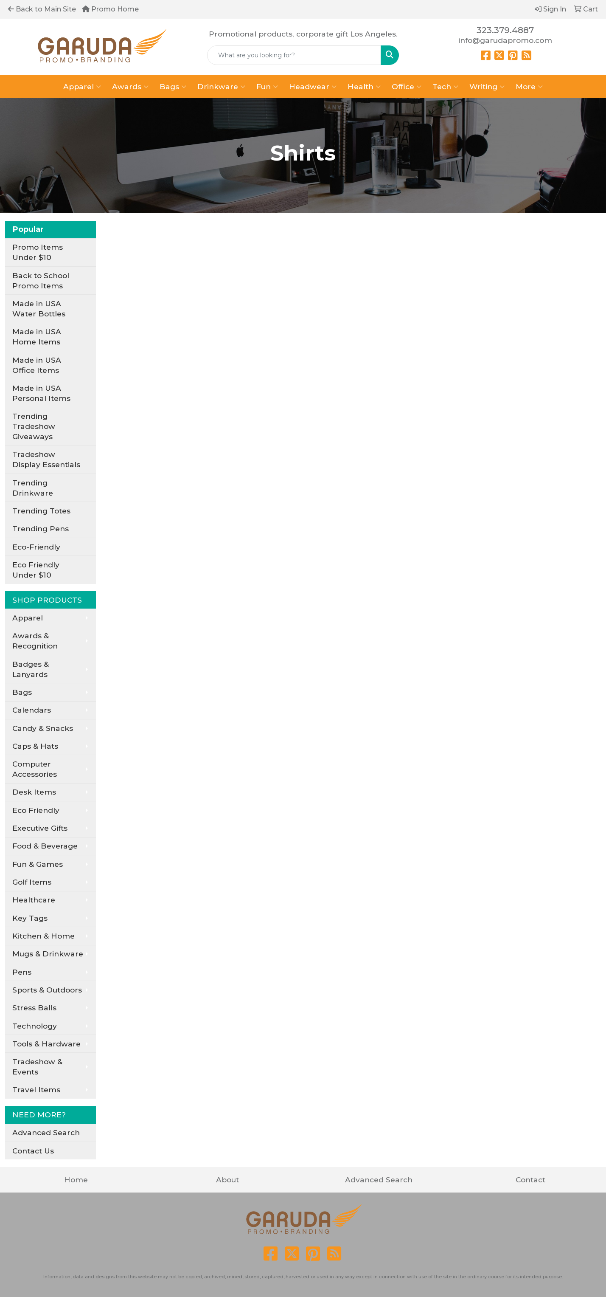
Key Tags (30, 918)
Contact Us (33, 1150)
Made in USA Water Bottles (38, 308)
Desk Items (34, 791)
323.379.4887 (505, 30)
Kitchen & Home (43, 935)
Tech (445, 87)
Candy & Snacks (42, 728)
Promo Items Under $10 (37, 252)
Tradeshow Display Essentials (46, 459)
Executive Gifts (39, 827)
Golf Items (31, 881)
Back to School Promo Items (40, 280)
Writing (487, 87)
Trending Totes (41, 510)
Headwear (313, 87)
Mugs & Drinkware (47, 953)
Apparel (82, 87)
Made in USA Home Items (36, 336)
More (529, 87)
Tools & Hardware (46, 1043)
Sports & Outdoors (47, 989)
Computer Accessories (34, 768)
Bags (173, 87)
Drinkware (221, 87)
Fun (267, 87)
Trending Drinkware (32, 487)
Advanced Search (46, 1132)
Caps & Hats (35, 746)
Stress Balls (34, 1007)
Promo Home (110, 9)
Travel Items (36, 1089)
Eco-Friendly (36, 546)
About (227, 1179)
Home (76, 1179)
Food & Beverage (45, 845)
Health (364, 87)
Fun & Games (37, 864)
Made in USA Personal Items (41, 393)
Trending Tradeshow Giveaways (33, 426)
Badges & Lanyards (30, 669)
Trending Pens (40, 528)
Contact (530, 1179)
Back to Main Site (42, 9)
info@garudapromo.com (505, 40)
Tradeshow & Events (37, 1066)
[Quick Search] (294, 55)
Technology (34, 1025)
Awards (130, 87)
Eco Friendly (35, 810)
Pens (21, 971)
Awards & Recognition (35, 640)
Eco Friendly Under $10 (35, 569)
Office (406, 87)
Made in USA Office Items (36, 365)
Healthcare (33, 899)
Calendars (31, 709)
